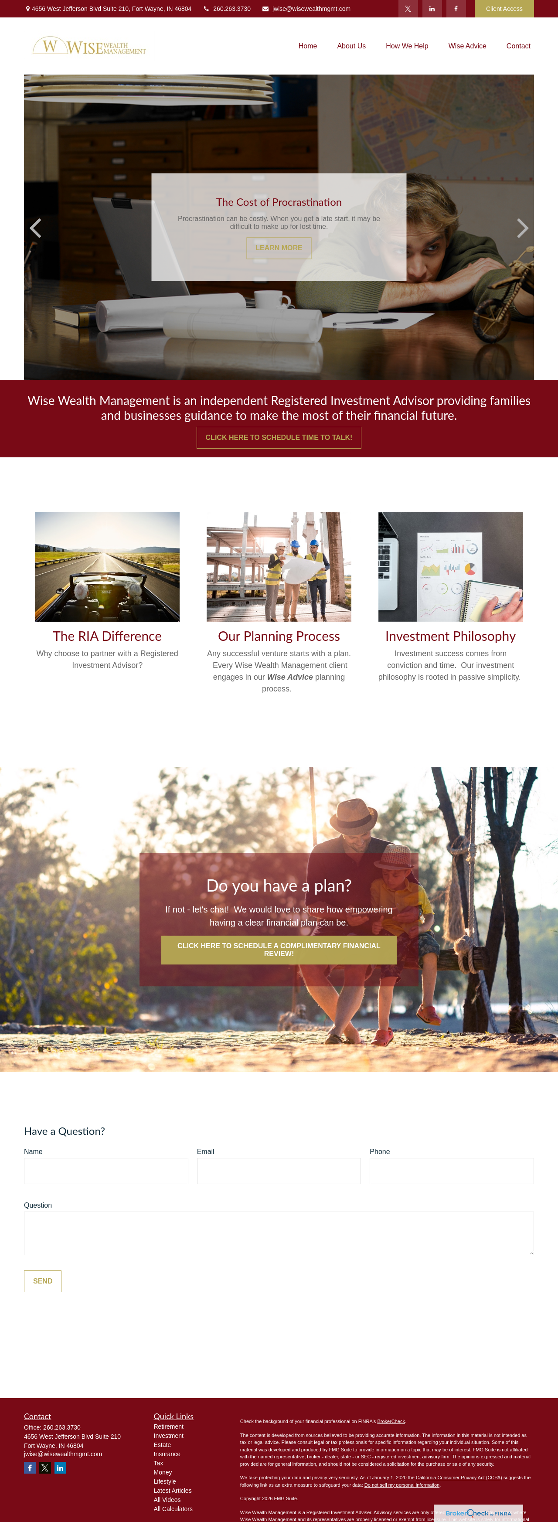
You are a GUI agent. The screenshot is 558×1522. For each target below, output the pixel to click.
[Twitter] (408, 8)
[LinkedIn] (432, 8)
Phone (380, 1151)
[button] (308, 46)
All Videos (167, 1499)
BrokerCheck (391, 1421)
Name (33, 1151)
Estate (162, 1444)
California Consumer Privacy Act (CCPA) (459, 1477)
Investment (169, 1435)
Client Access (504, 8)
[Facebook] (456, 8)
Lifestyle (165, 1481)
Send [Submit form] (42, 1281)
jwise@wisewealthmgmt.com (306, 8)
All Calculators (173, 1508)
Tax (158, 1463)
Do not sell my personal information (401, 1485)
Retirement (169, 1426)
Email (205, 1151)
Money (163, 1472)
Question (38, 1205)
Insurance (167, 1453)
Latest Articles (173, 1490)
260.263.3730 (226, 8)
